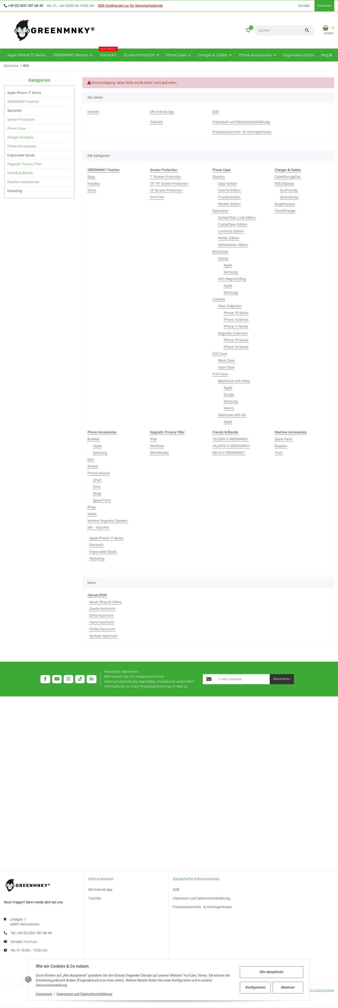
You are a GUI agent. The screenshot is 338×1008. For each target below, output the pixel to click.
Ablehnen (288, 987)
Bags (91, 177)
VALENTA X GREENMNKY (231, 446)
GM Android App (100, 890)
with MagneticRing (232, 279)
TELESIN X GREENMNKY (230, 439)
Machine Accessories (23, 182)
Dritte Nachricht (101, 616)
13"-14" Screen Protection (169, 184)
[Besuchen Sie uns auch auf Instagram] (68, 679)
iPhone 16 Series (236, 320)
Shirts (92, 190)
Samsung (231, 272)
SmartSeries (289, 197)
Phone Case (16, 128)
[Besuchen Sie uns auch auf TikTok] (80, 679)
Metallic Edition (229, 204)
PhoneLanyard (98, 473)
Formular (30, 942)
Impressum (44, 994)
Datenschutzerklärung (120, 681)
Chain (97, 480)
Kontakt (304, 6)
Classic (223, 258)
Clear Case (226, 367)
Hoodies (94, 184)
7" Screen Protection (165, 177)
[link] (39, 101)
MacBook (157, 446)
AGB (176, 890)
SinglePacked (285, 204)
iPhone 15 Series (236, 313)
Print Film (157, 197)
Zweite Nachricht (102, 609)
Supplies (281, 446)
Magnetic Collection (233, 333)
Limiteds (218, 299)
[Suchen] (279, 30)
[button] (248, 30)
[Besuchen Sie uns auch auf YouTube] (57, 679)
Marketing (96, 559)
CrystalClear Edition (232, 224)
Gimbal (93, 466)
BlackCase (220, 252)
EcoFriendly (289, 190)
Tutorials (94, 898)
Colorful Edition (229, 190)
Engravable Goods (103, 552)
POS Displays (284, 184)
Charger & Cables (20, 137)
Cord (96, 487)
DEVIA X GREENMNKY (228, 453)
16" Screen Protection (166, 190)
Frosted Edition (229, 197)
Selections (220, 211)
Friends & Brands (20, 173)
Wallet (92, 514)
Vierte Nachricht (101, 622)
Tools (278, 453)
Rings (92, 507)
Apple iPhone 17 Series (106, 538)
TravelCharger (285, 211)
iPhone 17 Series (236, 326)
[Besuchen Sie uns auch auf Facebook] (45, 679)
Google (229, 395)
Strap (97, 494)
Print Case (220, 374)
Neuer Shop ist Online (105, 602)
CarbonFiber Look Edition (237, 218)
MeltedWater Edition (233, 245)
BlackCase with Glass (234, 381)
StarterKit (96, 545)
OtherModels (159, 453)
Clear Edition (227, 184)
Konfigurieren (255, 987)
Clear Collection (230, 306)
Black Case (226, 361)
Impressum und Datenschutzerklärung (84, 994)
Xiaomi (229, 408)
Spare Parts (102, 500)
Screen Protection (21, 120)
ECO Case (219, 354)
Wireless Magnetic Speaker (108, 521)
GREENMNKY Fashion (23, 102)
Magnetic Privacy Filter (24, 164)
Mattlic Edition (228, 238)
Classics (218, 177)
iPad (153, 439)
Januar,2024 (97, 595)
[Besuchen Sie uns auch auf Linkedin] (91, 679)
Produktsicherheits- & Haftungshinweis (202, 907)
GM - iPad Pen (98, 528)
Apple (228, 265)
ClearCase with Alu (232, 415)
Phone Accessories (21, 146)
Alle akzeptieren (271, 972)
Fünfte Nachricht (102, 629)
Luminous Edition (231, 231)
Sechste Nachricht (103, 636)
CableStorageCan (288, 177)
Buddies (94, 439)
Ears (91, 460)
